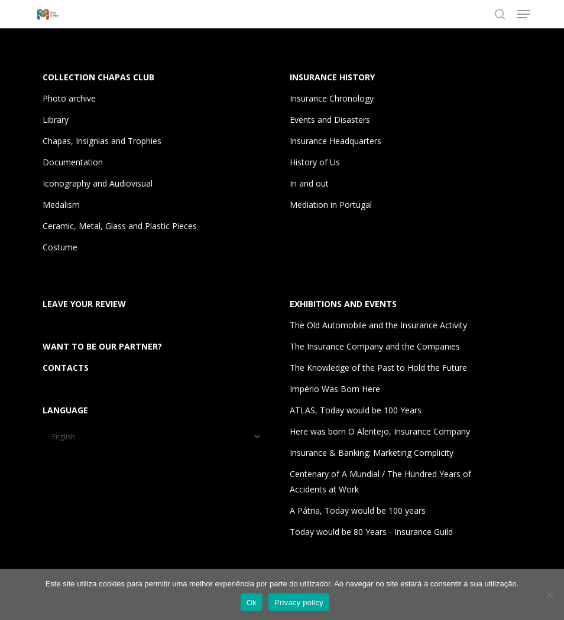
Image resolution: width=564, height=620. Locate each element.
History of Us (315, 162)
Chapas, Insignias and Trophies (102, 140)
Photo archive (69, 98)
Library (56, 119)
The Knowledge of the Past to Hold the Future (378, 367)
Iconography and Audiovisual (98, 183)
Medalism (61, 204)
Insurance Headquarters (335, 140)
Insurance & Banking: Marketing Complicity (371, 452)
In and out (309, 183)
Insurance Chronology (332, 98)
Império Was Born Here (335, 388)
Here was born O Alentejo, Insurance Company (380, 431)
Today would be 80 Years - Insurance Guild (371, 531)
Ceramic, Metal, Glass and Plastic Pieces (120, 225)
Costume (60, 247)
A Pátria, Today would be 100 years (358, 510)
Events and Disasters (330, 119)
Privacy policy (298, 602)
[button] (523, 14)
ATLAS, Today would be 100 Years (356, 410)
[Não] (549, 595)
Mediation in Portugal (331, 204)
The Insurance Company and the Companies (375, 346)
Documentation (73, 162)
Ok (252, 602)
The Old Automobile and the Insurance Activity (378, 325)
